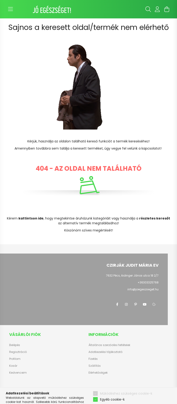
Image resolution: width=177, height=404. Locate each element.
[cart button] (166, 9)
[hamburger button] (10, 9)
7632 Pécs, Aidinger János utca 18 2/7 (132, 275)
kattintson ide (31, 218)
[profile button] (157, 9)
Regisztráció (18, 352)
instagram (126, 304)
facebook (117, 304)
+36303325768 (148, 282)
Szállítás (94, 365)
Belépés (14, 345)
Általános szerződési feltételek (109, 345)
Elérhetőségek (98, 372)
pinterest (135, 304)
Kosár (13, 365)
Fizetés (93, 359)
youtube (144, 304)
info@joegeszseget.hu (143, 289)
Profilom (15, 359)
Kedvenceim (18, 372)
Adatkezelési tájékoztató (105, 352)
